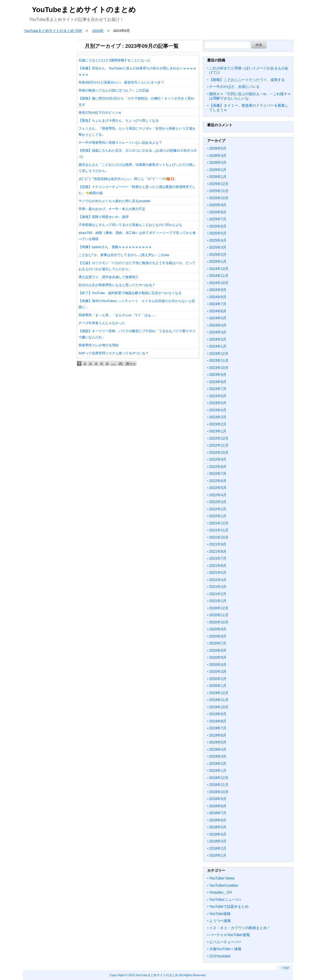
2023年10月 (219, 368)
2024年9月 (217, 290)
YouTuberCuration (223, 885)
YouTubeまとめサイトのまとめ (84, 10)
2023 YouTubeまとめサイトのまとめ (153, 975)
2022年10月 (219, 452)
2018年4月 (217, 834)
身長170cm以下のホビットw (99, 112)
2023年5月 (217, 403)
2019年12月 (219, 693)
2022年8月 (217, 467)
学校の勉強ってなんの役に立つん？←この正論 (113, 90)
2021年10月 (219, 537)
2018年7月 (217, 813)
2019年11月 (219, 700)
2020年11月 (219, 615)
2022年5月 (217, 488)
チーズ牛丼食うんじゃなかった (101, 323)
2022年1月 (217, 516)
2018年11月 (219, 785)
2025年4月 (217, 240)
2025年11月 (219, 191)
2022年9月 (217, 459)
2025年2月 (217, 254)
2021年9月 (217, 544)
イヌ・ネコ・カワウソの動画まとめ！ (239, 928)
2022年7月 (217, 473)
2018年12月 (219, 778)
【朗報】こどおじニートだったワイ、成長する (247, 80)
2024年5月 (217, 318)
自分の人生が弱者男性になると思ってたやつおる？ (116, 285)
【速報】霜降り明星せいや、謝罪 (103, 217)
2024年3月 (217, 332)
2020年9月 (217, 629)
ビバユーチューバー (225, 942)
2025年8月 (217, 212)
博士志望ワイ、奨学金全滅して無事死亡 (108, 277)
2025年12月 (219, 184)
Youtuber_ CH (220, 892)
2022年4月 (217, 495)
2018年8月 (217, 806)
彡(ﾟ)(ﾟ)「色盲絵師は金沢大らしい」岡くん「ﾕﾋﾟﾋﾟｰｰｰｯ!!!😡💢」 (128, 179)
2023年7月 (217, 389)
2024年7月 (217, 304)
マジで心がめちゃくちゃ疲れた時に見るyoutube (114, 201)
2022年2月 (217, 509)
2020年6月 (217, 650)
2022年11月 (219, 445)
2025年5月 (217, 233)
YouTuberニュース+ (225, 899)
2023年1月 (217, 431)
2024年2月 (217, 339)
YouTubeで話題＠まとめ (229, 906)
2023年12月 (219, 353)
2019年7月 (217, 728)
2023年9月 (217, 375)
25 (120, 363)
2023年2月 (217, 424)
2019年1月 (217, 770)
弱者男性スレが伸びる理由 (98, 345)
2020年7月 (217, 643)
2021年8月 (217, 551)
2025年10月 (219, 198)
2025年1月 (217, 261)
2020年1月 (217, 686)
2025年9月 (217, 205)
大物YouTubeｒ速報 (225, 949)
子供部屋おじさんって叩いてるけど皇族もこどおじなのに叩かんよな (130, 225)
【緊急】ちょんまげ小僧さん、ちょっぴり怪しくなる (118, 120)
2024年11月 (219, 276)
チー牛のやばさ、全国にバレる (234, 87)
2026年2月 (217, 170)
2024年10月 (219, 283)
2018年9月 (217, 799)
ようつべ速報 (220, 921)
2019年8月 (217, 721)
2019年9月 (217, 714)
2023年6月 (217, 396)
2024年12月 (219, 269)
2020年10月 (219, 622)
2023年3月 (217, 417)
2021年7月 (217, 558)
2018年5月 (217, 827)
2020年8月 (217, 636)
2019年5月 (217, 742)
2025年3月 (217, 247)
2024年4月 (217, 325)
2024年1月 (217, 346)
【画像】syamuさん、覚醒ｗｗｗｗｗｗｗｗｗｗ (115, 247)
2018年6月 (217, 820)
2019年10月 (219, 707)
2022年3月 (217, 502)
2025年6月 (217, 226)
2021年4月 (217, 580)
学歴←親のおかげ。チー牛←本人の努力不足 (111, 209)
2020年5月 (217, 657)
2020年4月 (217, 665)
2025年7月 (217, 219)
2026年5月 (217, 148)
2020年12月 (219, 608)
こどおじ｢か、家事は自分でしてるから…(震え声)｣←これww (123, 255)
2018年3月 (217, 841)
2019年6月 (217, 735)
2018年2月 (217, 848)
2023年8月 (217, 382)
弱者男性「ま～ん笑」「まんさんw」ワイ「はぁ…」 (118, 315)
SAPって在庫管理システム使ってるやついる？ (113, 353)
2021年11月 (219, 530)
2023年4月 (217, 410)
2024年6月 (217, 311)
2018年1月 (217, 855)
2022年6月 (217, 481)
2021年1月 (217, 601)
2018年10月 (219, 792)
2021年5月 (217, 572)
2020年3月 (217, 671)
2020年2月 (217, 679)
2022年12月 (219, 438)
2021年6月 (217, 566)
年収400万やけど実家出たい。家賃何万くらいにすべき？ (121, 82)
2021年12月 (219, 523)
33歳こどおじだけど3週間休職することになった (114, 60)
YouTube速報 (220, 914)
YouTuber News (222, 878)
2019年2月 (217, 763)
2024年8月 (217, 297)
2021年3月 (217, 587)
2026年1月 (217, 177)
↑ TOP (284, 968)
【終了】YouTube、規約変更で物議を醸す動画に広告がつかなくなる (130, 293)
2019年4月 (217, 749)
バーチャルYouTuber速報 (229, 935)
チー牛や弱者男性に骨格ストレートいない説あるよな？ (120, 142)
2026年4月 (217, 155)
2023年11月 (219, 360)
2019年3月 (217, 756)
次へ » (130, 363)
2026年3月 (217, 162)
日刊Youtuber (220, 956)
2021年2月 (217, 594)
